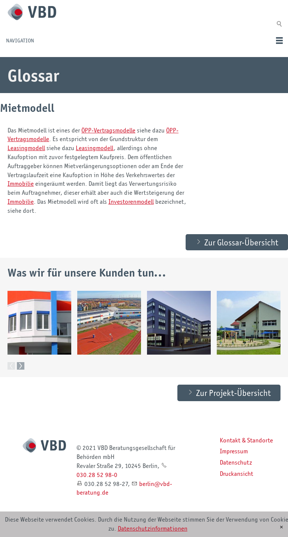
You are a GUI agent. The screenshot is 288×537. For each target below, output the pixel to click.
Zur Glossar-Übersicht (241, 249)
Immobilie (21, 183)
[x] (281, 527)
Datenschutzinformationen (153, 528)
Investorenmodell (131, 201)
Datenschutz (236, 470)
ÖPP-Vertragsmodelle (108, 130)
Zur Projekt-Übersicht (233, 400)
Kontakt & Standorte (246, 447)
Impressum (234, 458)
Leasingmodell (26, 148)
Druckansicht (236, 481)
